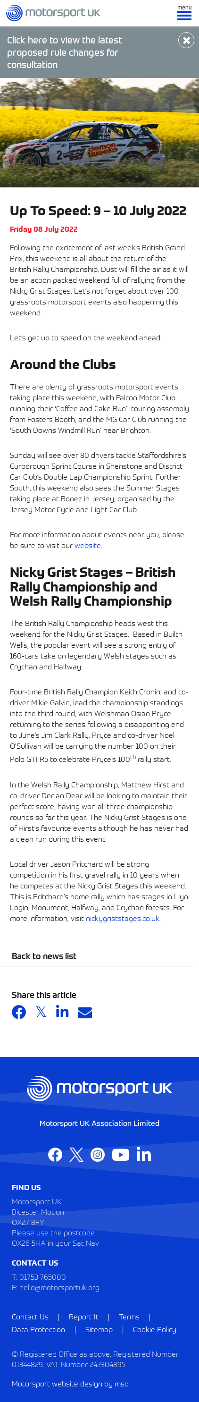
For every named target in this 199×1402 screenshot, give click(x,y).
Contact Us (30, 1316)
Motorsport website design (57, 1383)
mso (122, 1383)
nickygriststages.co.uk (122, 917)
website (88, 544)
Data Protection (38, 1329)
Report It (84, 1316)
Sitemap (99, 1329)
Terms (129, 1316)
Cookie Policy (154, 1329)
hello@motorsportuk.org (59, 1287)
